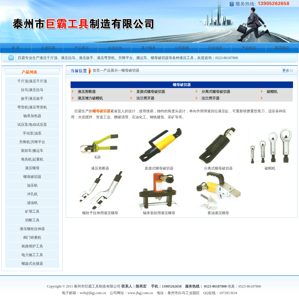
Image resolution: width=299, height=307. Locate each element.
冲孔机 (32, 194)
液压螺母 (32, 168)
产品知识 (249, 48)
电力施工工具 (32, 255)
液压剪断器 (87, 92)
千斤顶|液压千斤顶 (32, 81)
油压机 (32, 185)
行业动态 (215, 48)
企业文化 (115, 48)
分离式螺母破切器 (216, 92)
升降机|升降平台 (32, 142)
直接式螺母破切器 (150, 92)
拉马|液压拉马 (32, 90)
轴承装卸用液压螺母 (159, 213)
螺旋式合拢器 (32, 263)
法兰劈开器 (145, 98)
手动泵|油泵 (32, 133)
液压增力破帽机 (90, 98)
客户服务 (148, 48)
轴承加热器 (32, 116)
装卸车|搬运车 (32, 151)
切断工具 (32, 220)
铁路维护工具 (32, 246)
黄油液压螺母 (218, 213)
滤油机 (32, 203)
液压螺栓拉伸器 (32, 229)
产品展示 (81, 48)
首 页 (16, 48)
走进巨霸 (48, 48)
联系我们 (282, 48)
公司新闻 (182, 48)
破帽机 (272, 92)
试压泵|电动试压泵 (32, 125)
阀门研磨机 (32, 237)
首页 (96, 70)
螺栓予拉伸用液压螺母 (100, 213)
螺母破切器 (32, 177)
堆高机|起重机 (32, 159)
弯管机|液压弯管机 (32, 107)
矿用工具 (32, 211)
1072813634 (228, 293)
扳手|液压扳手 (32, 98)
